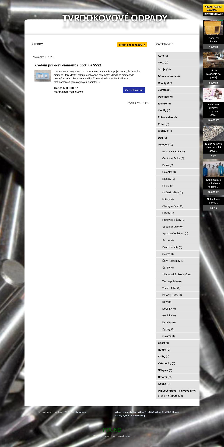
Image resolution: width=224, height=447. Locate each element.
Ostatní (168, 335)
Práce (163, 124)
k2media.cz (80, 412)
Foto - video (167, 117)
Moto (163, 62)
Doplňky (169, 308)
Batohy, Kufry (172, 294)
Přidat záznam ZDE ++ (132, 44)
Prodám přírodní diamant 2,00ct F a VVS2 (67, 65)
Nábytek (165, 370)
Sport (163, 342)
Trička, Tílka (171, 288)
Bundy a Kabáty (173, 151)
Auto (163, 55)
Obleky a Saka (172, 206)
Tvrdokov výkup (137, 415)
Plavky (168, 212)
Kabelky (169, 322)
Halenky (169, 171)
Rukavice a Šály (173, 219)
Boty (167, 301)
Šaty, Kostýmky (173, 260)
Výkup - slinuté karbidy (126, 412)
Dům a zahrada (169, 76)
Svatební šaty (172, 247)
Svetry (168, 253)
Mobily (164, 110)
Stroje (164, 69)
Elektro (164, 103)
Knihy (163, 356)
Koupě (164, 383)
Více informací (134, 90)
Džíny (167, 165)
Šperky (168, 329)
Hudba (164, 349)
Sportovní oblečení (175, 233)
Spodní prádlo (172, 226)
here (127, 436)
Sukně (168, 240)
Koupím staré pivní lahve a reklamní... (213, 183)
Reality (165, 83)
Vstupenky (166, 363)
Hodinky (169, 315)
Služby (165, 130)
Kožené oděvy (172, 192)
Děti (162, 137)
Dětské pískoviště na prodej (213, 74)
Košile (167, 185)
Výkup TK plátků (146, 412)
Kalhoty (168, 178)
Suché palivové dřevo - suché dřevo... (213, 147)
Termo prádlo (172, 281)
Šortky (168, 267)
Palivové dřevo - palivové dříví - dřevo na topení (177, 393)
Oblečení (165, 144)
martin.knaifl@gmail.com (68, 91)
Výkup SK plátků (163, 412)
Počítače (165, 96)
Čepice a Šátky (173, 158)
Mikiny (168, 199)
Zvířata (164, 89)
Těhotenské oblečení (176, 274)
